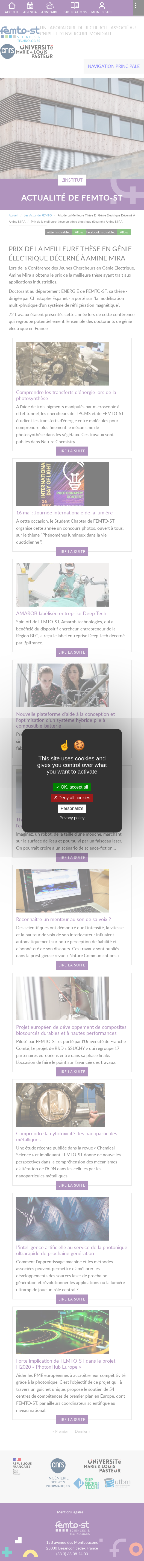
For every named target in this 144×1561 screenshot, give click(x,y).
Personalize (72, 808)
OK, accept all (72, 787)
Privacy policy (72, 817)
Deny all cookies (72, 798)
